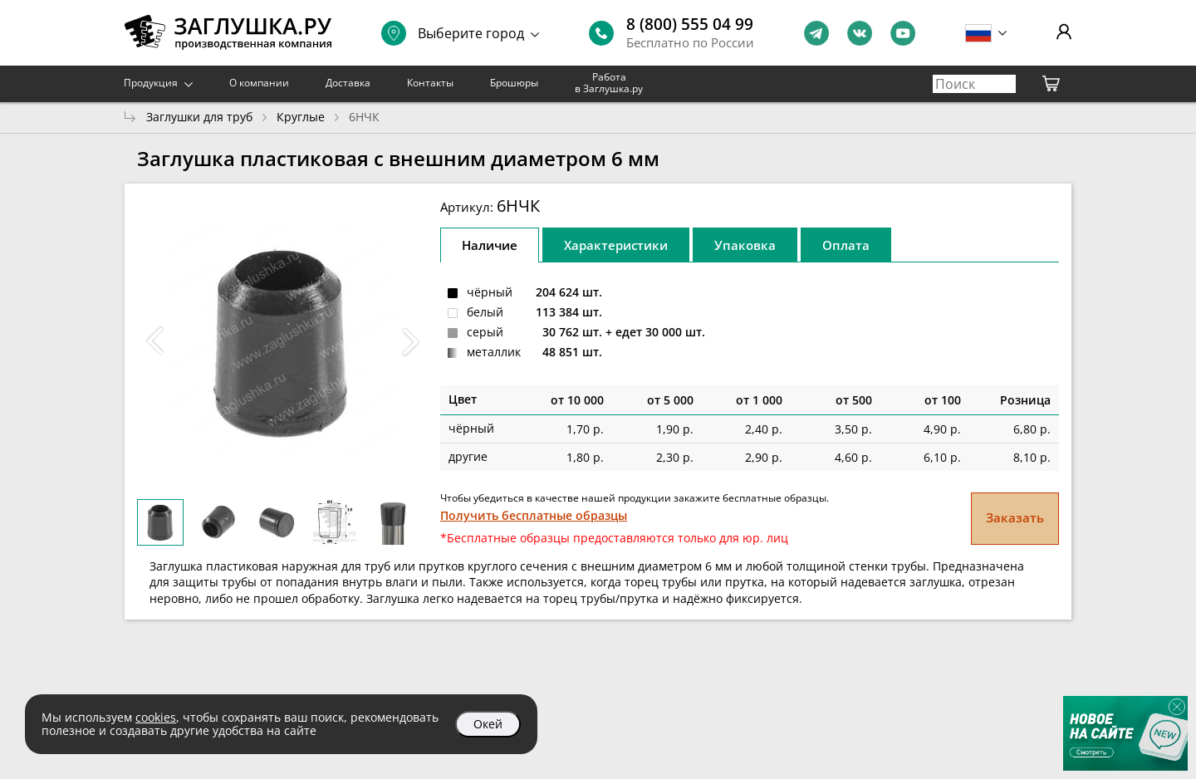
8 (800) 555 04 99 (689, 24)
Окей (487, 724)
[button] (410, 341)
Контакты (430, 83)
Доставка (348, 83)
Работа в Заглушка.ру (609, 83)
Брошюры (514, 83)
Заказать (1015, 517)
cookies (155, 717)
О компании (259, 83)
